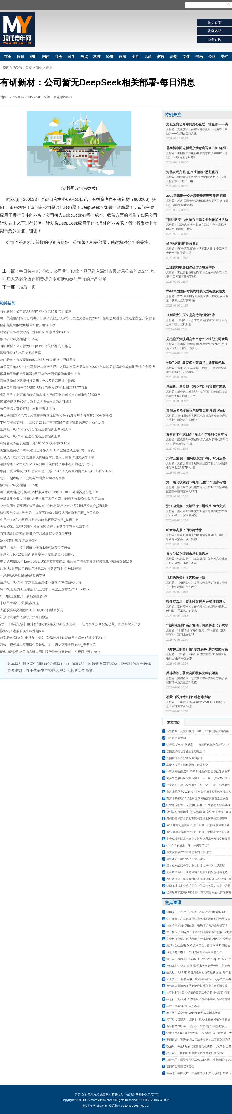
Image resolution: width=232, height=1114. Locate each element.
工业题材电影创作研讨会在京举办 (190, 267)
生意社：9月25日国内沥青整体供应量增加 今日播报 (37, 554)
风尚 (148, 57)
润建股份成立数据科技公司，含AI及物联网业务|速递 (37, 381)
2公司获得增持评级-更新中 (19, 540)
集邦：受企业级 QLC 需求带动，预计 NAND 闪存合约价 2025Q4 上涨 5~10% (56, 471)
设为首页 (215, 23)
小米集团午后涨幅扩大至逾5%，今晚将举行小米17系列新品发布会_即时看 (54, 506)
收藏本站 (215, 31)
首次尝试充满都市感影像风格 (187, 554)
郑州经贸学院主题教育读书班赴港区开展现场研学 (197, 818)
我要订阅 (215, 39)
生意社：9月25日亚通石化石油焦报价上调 (30, 436)
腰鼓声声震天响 (176, 738)
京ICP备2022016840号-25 (154, 1100)
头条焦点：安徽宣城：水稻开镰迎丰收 (27, 325)
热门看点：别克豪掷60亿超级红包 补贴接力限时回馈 (38, 360)
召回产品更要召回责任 (180, 1066)
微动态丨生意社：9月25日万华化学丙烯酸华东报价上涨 (40, 374)
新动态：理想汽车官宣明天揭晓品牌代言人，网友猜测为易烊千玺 (47, 457)
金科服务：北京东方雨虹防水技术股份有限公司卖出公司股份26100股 (50, 394)
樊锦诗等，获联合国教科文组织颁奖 (192, 673)
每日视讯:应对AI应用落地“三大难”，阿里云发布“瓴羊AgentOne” (45, 589)
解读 (160, 57)
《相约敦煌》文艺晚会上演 (185, 577)
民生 (71, 57)
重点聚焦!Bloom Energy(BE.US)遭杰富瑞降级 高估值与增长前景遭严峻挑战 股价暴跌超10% (66, 561)
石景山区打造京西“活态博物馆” (189, 697)
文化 (186, 57)
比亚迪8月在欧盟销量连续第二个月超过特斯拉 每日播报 (40, 568)
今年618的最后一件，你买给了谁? (187, 845)
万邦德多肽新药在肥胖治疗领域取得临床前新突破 (35, 533)
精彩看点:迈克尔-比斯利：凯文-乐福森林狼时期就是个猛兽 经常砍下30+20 (53, 638)
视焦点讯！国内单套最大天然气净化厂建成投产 (195, 1053)
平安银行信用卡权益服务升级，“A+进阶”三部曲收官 (198, 785)
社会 (58, 57)
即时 (33, 57)
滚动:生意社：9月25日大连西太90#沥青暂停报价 (35, 547)
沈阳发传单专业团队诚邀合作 (184, 758)
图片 (135, 57)
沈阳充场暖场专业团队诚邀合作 (185, 751)
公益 (212, 57)
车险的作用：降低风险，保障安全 (187, 764)
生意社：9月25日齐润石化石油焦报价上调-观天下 (35, 429)
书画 (199, 57)
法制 (173, 57)
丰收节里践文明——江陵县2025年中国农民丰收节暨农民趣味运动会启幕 (52, 422)
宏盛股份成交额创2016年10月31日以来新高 (31, 610)
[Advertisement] (79, 713)
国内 (46, 57)
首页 (7, 57)
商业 (39, 68)
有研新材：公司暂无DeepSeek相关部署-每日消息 (35, 311)
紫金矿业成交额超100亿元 (19, 339)
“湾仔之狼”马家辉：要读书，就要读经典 (195, 363)
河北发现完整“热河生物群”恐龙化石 (192, 172)
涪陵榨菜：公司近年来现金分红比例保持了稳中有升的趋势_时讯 (46, 464)
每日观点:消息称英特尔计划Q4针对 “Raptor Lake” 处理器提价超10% (49, 492)
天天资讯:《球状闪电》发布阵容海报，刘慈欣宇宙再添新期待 (44, 527)
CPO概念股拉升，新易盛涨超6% (24, 596)
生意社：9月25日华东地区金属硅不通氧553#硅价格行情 (40, 582)
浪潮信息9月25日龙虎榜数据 (20, 353)
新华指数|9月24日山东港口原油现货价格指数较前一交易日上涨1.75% (50, 652)
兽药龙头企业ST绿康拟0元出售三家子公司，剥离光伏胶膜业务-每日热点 (52, 499)
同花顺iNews (62, 97)
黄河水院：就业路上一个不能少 (185, 859)
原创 (20, 57)
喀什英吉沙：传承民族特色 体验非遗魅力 (196, 601)
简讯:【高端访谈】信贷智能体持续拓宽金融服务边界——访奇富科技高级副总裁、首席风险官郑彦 (70, 624)
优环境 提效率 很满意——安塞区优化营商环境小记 (197, 744)
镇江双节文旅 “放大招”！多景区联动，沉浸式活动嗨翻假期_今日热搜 (49, 513)
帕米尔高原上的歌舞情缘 (184, 530)
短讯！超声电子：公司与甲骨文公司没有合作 (32, 478)
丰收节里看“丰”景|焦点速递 (19, 603)
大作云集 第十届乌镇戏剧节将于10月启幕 (196, 458)
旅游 (122, 57)
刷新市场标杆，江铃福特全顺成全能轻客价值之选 (197, 872)
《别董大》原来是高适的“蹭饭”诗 (190, 315)
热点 (84, 57)
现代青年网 (17, 29)
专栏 (224, 57)
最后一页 (27, 287)
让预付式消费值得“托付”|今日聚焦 (24, 617)
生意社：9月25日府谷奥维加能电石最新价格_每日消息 (39, 520)
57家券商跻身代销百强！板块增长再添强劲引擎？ (36, 401)
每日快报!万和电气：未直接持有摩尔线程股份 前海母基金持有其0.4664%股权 (56, 415)
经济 (109, 57)
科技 (97, 57)
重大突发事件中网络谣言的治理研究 (188, 852)
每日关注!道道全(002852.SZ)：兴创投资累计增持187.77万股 (43, 387)
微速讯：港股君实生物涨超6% (22, 631)
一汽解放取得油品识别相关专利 (22, 575)
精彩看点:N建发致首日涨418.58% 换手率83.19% (35, 332)
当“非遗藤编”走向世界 (182, 243)
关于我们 (80, 1094)
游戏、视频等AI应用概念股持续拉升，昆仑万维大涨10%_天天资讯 (48, 645)
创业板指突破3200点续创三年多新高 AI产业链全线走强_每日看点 (47, 450)
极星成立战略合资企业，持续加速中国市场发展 (195, 865)
